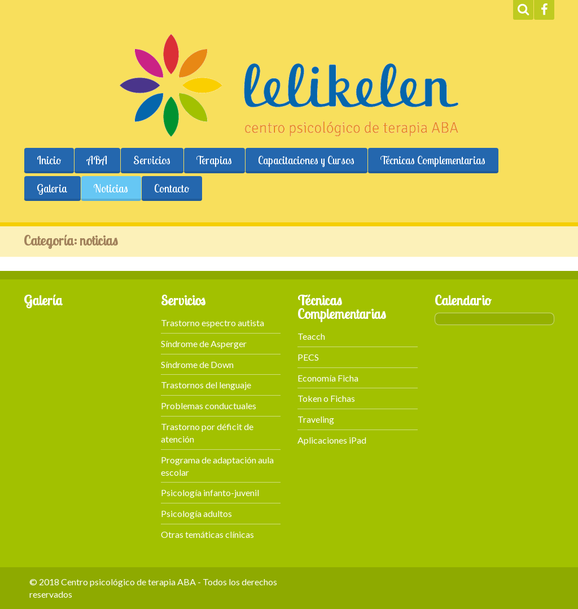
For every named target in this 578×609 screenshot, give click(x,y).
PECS (308, 357)
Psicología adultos (196, 513)
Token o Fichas (326, 398)
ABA (97, 160)
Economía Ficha (327, 378)
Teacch (311, 336)
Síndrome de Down (197, 364)
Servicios (151, 160)
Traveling (315, 419)
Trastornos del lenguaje (206, 384)
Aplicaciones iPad (331, 440)
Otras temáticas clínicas (207, 534)
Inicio (49, 160)
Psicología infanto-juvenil (210, 492)
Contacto (171, 188)
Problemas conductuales (208, 405)
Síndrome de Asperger (204, 343)
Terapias (214, 160)
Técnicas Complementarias (432, 160)
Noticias (111, 188)
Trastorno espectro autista (212, 322)
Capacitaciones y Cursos (306, 160)
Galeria (52, 188)
